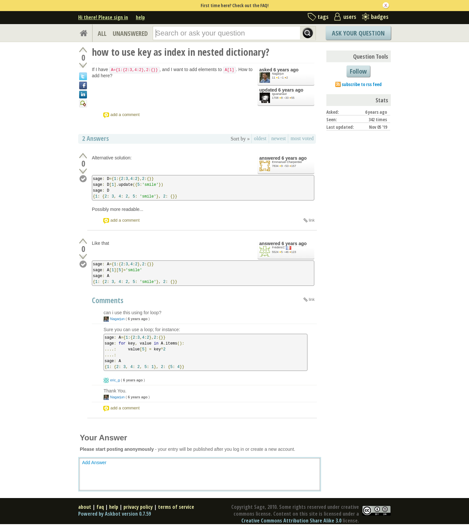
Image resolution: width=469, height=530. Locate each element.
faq (100, 506)
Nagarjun (278, 73)
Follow (358, 71)
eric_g (115, 380)
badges (380, 17)
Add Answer (94, 462)
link (312, 220)
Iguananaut (279, 94)
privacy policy (138, 506)
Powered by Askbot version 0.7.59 (114, 513)
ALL (102, 33)
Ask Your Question (358, 33)
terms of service (176, 506)
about (84, 506)
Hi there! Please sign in (103, 17)
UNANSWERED (130, 33)
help (140, 17)
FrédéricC (278, 247)
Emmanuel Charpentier (287, 162)
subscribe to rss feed (362, 84)
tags (323, 17)
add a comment (125, 114)
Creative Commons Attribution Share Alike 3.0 (291, 520)
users (349, 17)
